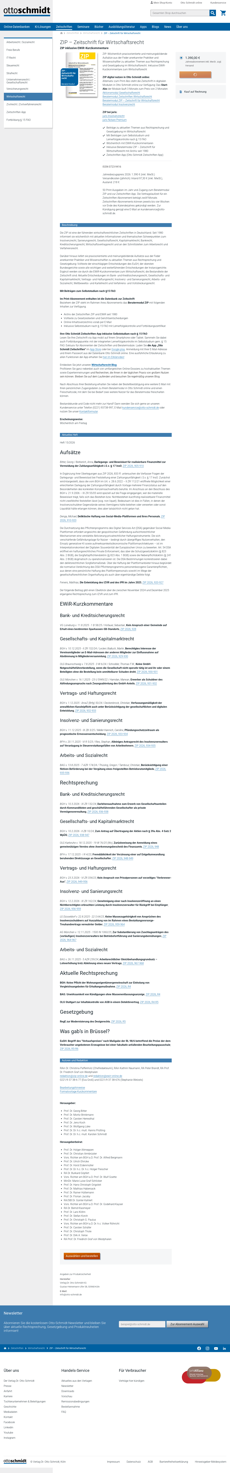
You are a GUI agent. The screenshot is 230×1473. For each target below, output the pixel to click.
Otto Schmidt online (191, 2)
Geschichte (10, 1412)
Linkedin (8, 1432)
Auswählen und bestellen (82, 1256)
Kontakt (8, 1422)
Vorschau (66, 1401)
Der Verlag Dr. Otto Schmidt (19, 1386)
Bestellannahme (70, 1412)
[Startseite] (15, 1468)
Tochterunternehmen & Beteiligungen (25, 1406)
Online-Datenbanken (17, 27)
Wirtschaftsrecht (91, 33)
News (167, 27)
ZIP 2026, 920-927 (153, 582)
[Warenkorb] (223, 13)
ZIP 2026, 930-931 (147, 672)
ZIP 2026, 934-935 (145, 746)
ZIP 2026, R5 (118, 1022)
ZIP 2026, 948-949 (122, 858)
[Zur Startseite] (61, 34)
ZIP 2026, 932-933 (85, 711)
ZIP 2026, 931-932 (146, 684)
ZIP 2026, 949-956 (77, 882)
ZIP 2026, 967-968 (133, 963)
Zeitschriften (64, 27)
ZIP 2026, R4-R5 (149, 1002)
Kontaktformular (88, 412)
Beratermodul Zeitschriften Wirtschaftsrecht (127, 97)
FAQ (63, 1417)
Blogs (155, 27)
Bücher (98, 27)
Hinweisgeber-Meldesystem (210, 1467)
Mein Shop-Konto (163, 2)
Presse (7, 1391)
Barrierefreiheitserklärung (174, 1467)
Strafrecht (11, 73)
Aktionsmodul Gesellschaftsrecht (121, 93)
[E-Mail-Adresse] (142, 1328)
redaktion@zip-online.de (74, 1076)
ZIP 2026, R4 (123, 987)
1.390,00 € (203, 62)
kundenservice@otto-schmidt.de (140, 408)
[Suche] (179, 13)
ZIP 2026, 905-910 (133, 466)
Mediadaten (10, 1417)
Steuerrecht (12, 66)
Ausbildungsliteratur (122, 27)
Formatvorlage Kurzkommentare (78, 1091)
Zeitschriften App (16, 112)
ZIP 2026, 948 (151, 847)
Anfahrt (8, 1396)
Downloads (67, 1396)
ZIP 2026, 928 (128, 629)
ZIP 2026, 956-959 (70, 909)
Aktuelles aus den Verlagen (76, 1386)
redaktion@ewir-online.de (107, 1076)
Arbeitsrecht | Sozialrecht (20, 42)
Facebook (9, 1427)
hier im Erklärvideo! (114, 357)
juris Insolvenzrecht (114, 116)
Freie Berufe (13, 50)
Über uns (182, 27)
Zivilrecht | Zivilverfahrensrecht (23, 104)
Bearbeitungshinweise (72, 1088)
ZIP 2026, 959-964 (114, 924)
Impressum (113, 1467)
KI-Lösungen (43, 27)
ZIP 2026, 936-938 (98, 812)
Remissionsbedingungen (75, 1406)
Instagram (10, 1443)
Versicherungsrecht (17, 89)
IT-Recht (11, 58)
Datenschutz (134, 1467)
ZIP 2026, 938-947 (78, 835)
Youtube (8, 1437)
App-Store (95, 349)
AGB (150, 1467)
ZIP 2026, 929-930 (117, 656)
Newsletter (67, 1391)
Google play (118, 349)
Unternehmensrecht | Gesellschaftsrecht (18, 82)
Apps (143, 27)
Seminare (83, 27)
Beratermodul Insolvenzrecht (119, 104)
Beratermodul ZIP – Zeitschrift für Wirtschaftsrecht (131, 100)
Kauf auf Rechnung (195, 92)
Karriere (8, 1401)
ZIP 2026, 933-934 (117, 734)
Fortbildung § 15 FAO (18, 120)
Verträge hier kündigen (131, 1386)
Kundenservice (218, 2)
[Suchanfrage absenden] (212, 13)
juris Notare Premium (115, 120)
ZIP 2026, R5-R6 (69, 1049)
